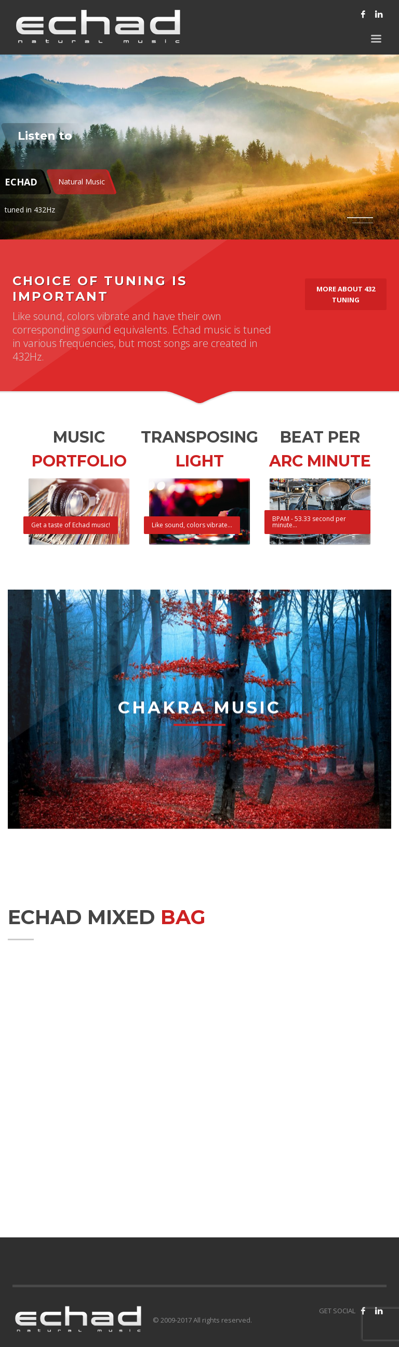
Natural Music (81, 181)
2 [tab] (363, 223)
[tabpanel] (199, 119)
